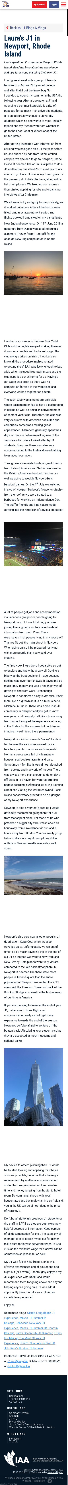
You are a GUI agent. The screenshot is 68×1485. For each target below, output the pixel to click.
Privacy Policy (17, 1421)
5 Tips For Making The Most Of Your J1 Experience (33, 1338)
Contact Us (15, 1401)
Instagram (15, 1438)
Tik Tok (13, 1441)
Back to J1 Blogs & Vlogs (28, 28)
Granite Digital (55, 1472)
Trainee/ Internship (19, 1398)
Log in (54, 4)
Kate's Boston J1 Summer (26, 1348)
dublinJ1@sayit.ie (18, 1366)
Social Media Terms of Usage (26, 1424)
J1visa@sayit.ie (17, 1361)
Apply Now (39, 4)
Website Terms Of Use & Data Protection (32, 1427)
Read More (39, 1480)
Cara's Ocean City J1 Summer (34, 1333)
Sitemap (14, 1415)
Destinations (16, 1395)
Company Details (19, 1412)
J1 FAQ (13, 1418)
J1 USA (5, 4)
